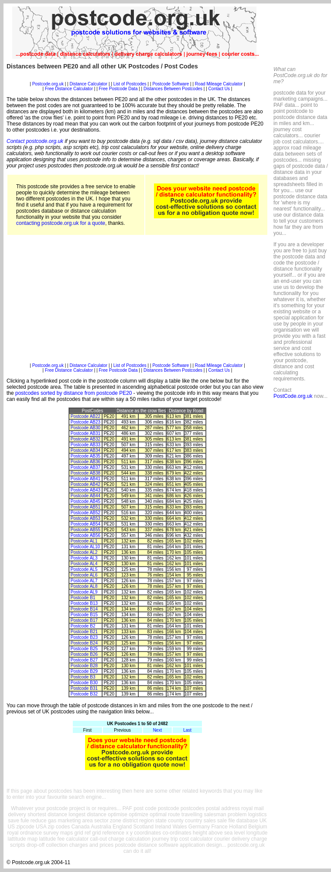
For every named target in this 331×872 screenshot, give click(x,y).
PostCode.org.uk (292, 396)
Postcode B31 (84, 688)
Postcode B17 (84, 620)
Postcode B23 (84, 637)
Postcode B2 (83, 626)
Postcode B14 (84, 609)
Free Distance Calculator (69, 88)
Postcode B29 (84, 671)
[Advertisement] (137, 302)
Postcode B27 (84, 660)
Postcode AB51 (85, 507)
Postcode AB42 (85, 484)
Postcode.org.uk (48, 83)
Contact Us (219, 88)
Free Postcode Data (118, 88)
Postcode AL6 (84, 575)
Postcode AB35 (85, 456)
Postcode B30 (84, 682)
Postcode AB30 (85, 427)
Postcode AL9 (84, 592)
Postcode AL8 (84, 586)
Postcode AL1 (84, 541)
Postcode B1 (83, 597)
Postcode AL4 (84, 563)
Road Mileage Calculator (219, 83)
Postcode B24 (84, 643)
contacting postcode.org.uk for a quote (60, 223)
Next (157, 730)
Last (187, 730)
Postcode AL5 (84, 569)
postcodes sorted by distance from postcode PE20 (73, 393)
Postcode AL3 (84, 558)
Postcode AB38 (85, 473)
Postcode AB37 (85, 467)
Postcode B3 (83, 677)
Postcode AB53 (85, 518)
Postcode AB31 (85, 433)
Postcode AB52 (85, 512)
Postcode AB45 (85, 501)
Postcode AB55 (85, 529)
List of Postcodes (130, 83)
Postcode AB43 (85, 490)
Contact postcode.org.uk (35, 141)
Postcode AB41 (85, 478)
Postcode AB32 (85, 439)
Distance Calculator (88, 83)
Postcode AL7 (84, 580)
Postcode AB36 (85, 461)
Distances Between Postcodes (172, 88)
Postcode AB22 (85, 416)
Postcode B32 (84, 694)
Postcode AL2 (84, 552)
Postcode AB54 (85, 524)
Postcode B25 (84, 648)
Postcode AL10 (85, 546)
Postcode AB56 (85, 535)
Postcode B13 (84, 603)
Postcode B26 (84, 654)
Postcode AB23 (85, 422)
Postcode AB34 (85, 450)
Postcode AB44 (85, 495)
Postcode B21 (84, 631)
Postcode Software (170, 83)
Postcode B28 (84, 665)
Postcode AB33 (85, 444)
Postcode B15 (84, 614)
